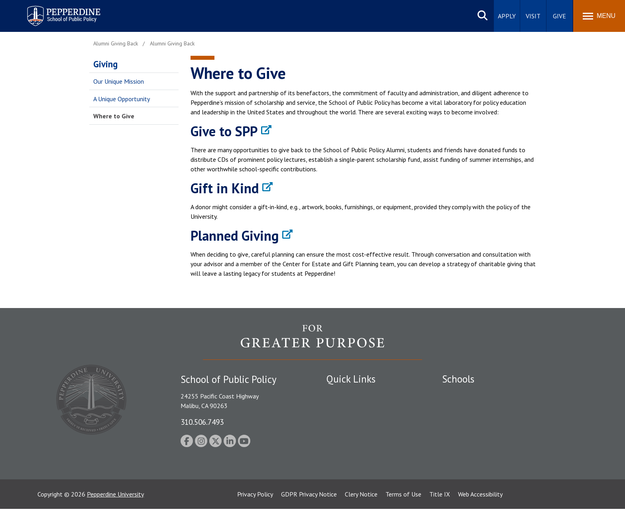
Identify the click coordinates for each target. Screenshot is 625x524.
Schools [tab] (458, 379)
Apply (507, 16)
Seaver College (462, 394)
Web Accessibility (480, 509)
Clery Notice (361, 509)
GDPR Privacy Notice (309, 509)
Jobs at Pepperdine (351, 436)
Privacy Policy (255, 509)
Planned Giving (235, 235)
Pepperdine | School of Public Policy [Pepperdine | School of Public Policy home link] (55, 11)
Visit (533, 16)
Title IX (439, 509)
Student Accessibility (353, 408)
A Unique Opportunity (121, 99)
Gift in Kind (225, 188)
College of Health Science (477, 472)
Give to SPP (224, 131)
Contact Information (354, 449)
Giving (105, 64)
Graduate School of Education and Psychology (504, 436)
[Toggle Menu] (599, 16)
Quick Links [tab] (350, 379)
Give (559, 16)
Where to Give (113, 116)
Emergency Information (357, 422)
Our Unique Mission (118, 81)
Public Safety (344, 394)
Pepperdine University (115, 509)
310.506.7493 (202, 422)
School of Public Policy (472, 458)
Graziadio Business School (476, 422)
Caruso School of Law (471, 408)
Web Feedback (345, 477)
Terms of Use (403, 509)
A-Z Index (339, 463)
